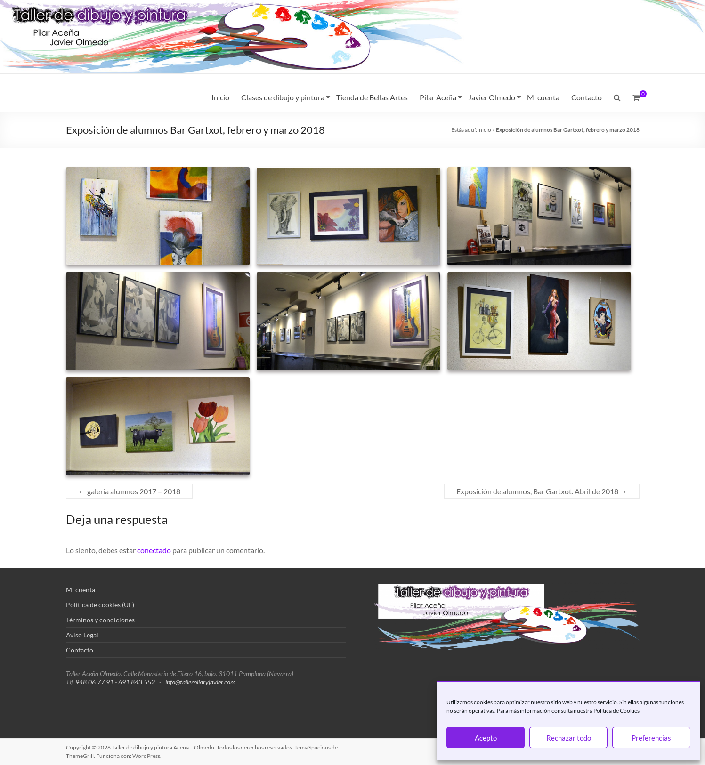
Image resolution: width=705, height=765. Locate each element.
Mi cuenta (543, 97)
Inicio (220, 97)
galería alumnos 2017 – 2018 (129, 491)
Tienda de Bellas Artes (372, 97)
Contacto (586, 97)
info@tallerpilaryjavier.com (200, 682)
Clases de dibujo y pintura (282, 97)
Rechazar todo (568, 737)
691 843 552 (136, 682)
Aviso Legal (82, 635)
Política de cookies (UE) (100, 605)
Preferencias (651, 737)
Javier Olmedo (491, 97)
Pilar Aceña (438, 97)
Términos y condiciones (100, 620)
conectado (154, 550)
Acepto (486, 737)
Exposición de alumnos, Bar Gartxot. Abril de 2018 (541, 491)
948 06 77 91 (94, 682)
